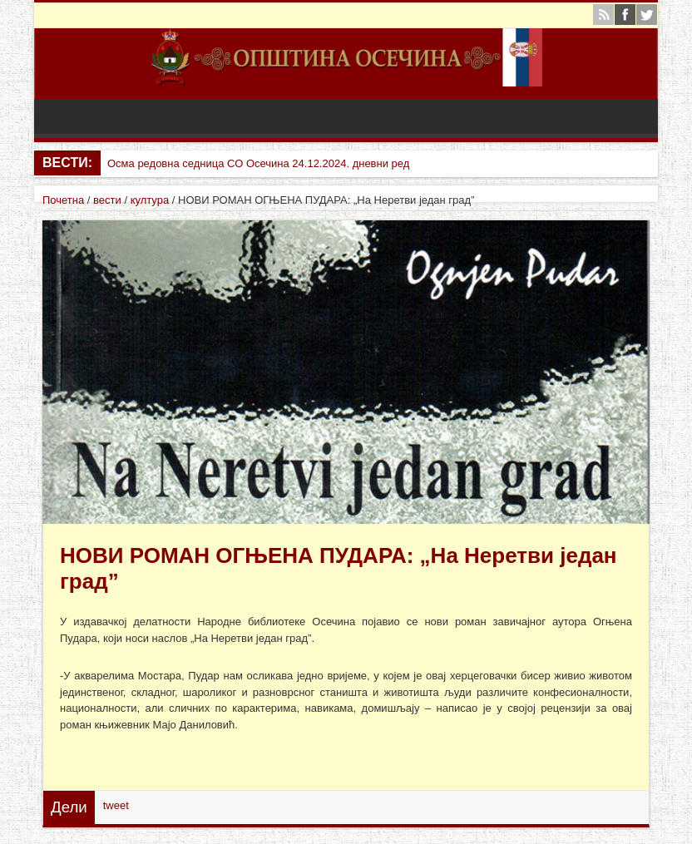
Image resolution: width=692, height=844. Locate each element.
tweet (116, 805)
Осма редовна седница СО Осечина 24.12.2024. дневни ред (258, 163)
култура (150, 200)
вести (107, 200)
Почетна (63, 200)
